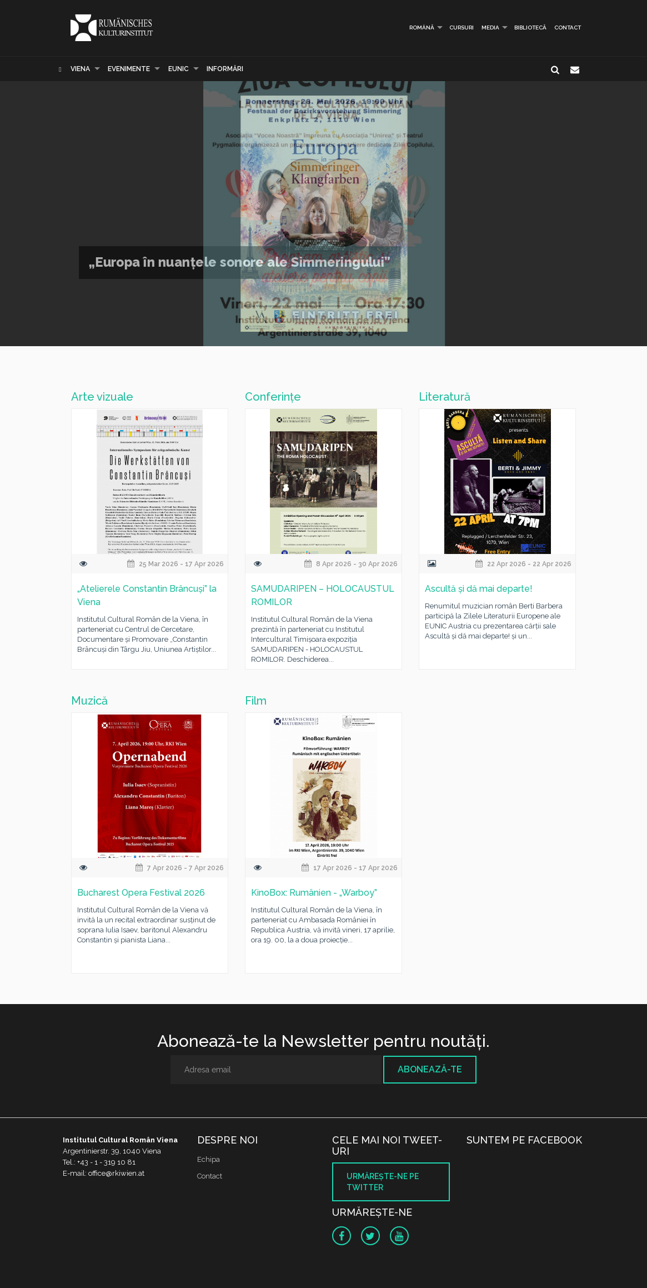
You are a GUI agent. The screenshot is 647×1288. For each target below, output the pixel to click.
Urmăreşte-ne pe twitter (383, 1182)
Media (490, 27)
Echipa (208, 1159)
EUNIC (178, 69)
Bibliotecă (530, 27)
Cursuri (461, 27)
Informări (225, 69)
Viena (80, 69)
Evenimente (129, 69)
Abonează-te (430, 1069)
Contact (567, 27)
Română (417, 27)
